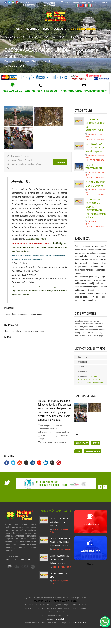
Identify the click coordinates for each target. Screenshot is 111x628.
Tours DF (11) (59, 37)
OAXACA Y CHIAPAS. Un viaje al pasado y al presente (60, 522)
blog (46, 28)
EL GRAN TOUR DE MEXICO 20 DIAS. (95, 184)
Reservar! (60, 162)
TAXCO (96, 443)
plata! (78, 451)
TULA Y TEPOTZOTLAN (93, 166)
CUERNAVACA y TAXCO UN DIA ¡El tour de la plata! (95, 147)
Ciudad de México (92, 451)
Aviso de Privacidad (55, 619)
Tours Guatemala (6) (81, 37)
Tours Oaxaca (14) (38, 37)
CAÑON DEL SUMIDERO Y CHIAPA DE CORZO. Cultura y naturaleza (90, 380)
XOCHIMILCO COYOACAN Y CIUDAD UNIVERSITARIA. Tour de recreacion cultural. (95, 208)
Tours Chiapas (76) (15, 37)
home (18, 28)
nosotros (32, 28)
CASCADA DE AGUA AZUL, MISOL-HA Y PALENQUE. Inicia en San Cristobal (60, 542)
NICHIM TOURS (79, 622)
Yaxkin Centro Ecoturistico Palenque (20, 559)
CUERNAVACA (82, 443)
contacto (60, 28)
